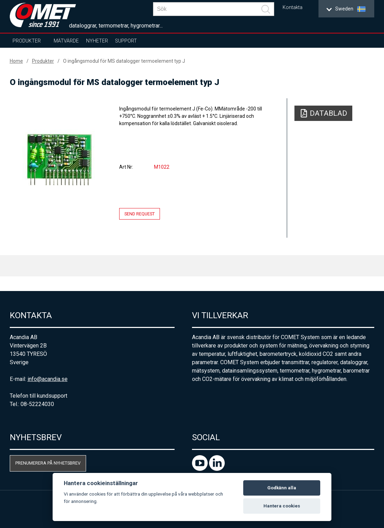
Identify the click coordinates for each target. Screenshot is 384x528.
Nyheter (97, 41)
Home (16, 61)
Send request (139, 213)
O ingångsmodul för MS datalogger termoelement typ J (124, 61)
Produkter (27, 41)
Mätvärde (66, 41)
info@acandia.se (48, 379)
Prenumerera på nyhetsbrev (47, 463)
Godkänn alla (281, 487)
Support (126, 41)
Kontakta (292, 7)
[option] (59, 159)
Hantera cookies (281, 505)
